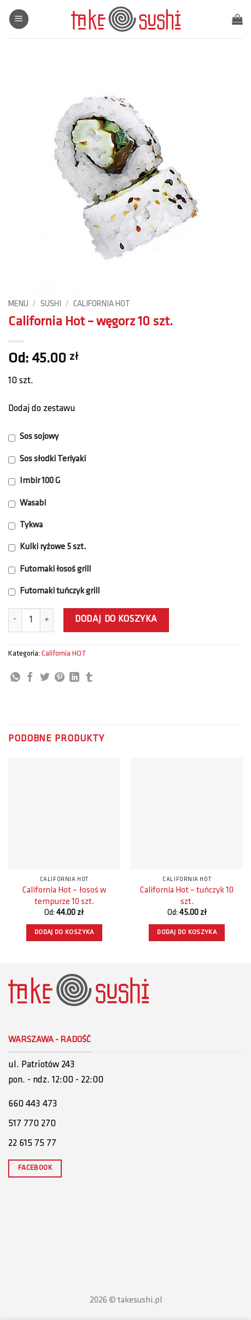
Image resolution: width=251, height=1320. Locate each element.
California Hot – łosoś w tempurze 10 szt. (64, 896)
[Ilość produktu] (30, 620)
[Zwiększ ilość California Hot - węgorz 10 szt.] (47, 620)
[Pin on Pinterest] (60, 678)
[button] (18, 19)
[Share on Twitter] (45, 678)
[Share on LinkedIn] (74, 678)
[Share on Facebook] (30, 678)
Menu (18, 304)
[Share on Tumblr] (89, 678)
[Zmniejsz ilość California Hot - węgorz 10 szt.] (14, 620)
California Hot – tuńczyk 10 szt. (187, 896)
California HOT (101, 304)
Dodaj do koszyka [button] (64, 932)
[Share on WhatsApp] (15, 678)
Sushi (50, 304)
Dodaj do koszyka (116, 619)
